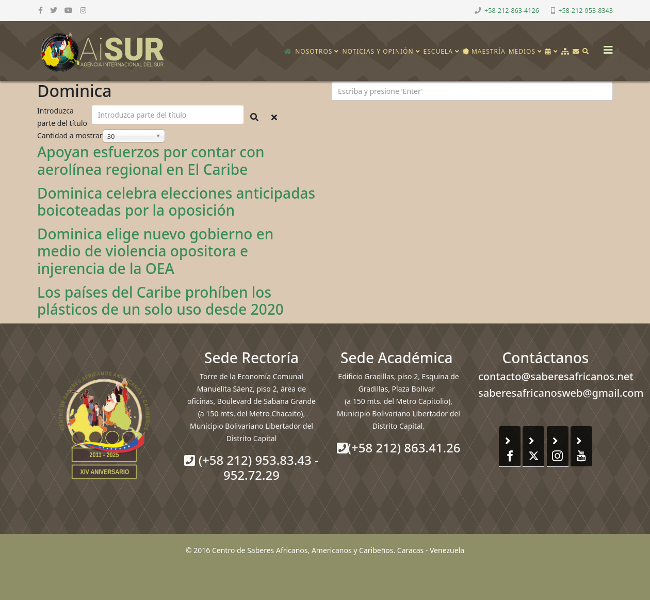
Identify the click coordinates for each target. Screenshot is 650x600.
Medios (522, 51)
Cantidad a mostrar (70, 135)
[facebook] (40, 10)
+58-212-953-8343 (585, 10)
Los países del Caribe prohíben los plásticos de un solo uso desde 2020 (160, 300)
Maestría (484, 51)
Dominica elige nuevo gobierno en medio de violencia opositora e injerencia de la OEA (155, 251)
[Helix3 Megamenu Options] (605, 46)
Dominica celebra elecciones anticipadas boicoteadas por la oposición (176, 201)
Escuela (438, 51)
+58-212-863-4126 (511, 10)
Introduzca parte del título (63, 117)
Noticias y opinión (377, 51)
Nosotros (313, 51)
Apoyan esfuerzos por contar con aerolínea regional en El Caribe (151, 160)
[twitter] (53, 10)
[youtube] (68, 10)
